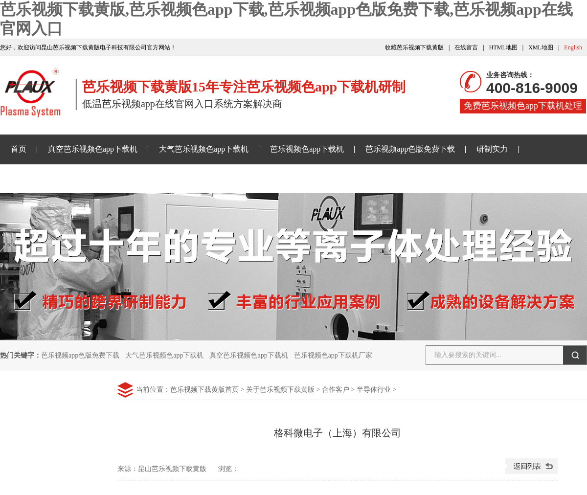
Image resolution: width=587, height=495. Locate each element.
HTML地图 (503, 47)
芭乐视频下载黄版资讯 (50, 178)
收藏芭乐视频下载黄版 (414, 47)
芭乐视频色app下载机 (307, 149)
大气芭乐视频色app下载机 (203, 149)
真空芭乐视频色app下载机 (92, 149)
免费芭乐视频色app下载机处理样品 (523, 107)
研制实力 (492, 149)
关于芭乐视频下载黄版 (276, 178)
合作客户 (335, 389)
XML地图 (540, 47)
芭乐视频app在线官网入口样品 (163, 178)
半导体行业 (374, 389)
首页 (18, 149)
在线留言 (466, 47)
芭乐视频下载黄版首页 (204, 389)
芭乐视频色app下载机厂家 (333, 355)
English (573, 47)
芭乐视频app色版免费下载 (410, 149)
